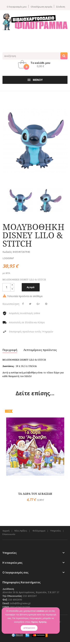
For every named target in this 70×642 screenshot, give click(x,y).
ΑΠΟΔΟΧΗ (29, 628)
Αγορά (31, 287)
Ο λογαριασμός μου (17, 6)
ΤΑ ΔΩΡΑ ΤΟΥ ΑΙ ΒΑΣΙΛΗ (35, 493)
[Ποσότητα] (6, 287)
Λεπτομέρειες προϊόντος (40, 350)
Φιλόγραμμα (39, 530)
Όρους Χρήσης (39, 622)
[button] (35, 64)
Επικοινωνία (8, 534)
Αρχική (5, 530)
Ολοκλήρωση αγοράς (41, 6)
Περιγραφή (9, 350)
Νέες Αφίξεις (20, 530)
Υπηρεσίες (55, 530)
